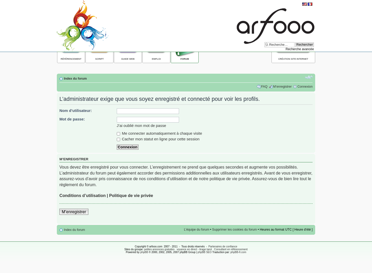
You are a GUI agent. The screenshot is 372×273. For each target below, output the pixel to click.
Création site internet (293, 59)
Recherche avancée (299, 49)
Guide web (128, 59)
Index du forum (75, 78)
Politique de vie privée (131, 195)
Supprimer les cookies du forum (234, 229)
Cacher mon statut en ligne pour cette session (158, 139)
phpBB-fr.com (238, 252)
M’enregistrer (282, 86)
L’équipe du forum (196, 229)
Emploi (156, 59)
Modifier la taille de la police (309, 77)
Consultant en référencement (230, 249)
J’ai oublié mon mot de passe (141, 126)
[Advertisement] (151, 68)
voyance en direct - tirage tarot (194, 249)
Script (99, 59)
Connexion (305, 86)
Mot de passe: (72, 119)
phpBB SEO (205, 252)
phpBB (144, 252)
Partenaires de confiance (222, 246)
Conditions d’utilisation (82, 195)
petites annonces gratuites (159, 249)
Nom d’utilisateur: (75, 111)
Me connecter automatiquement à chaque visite (159, 133)
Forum (185, 59)
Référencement (71, 59)
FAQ (264, 86)
